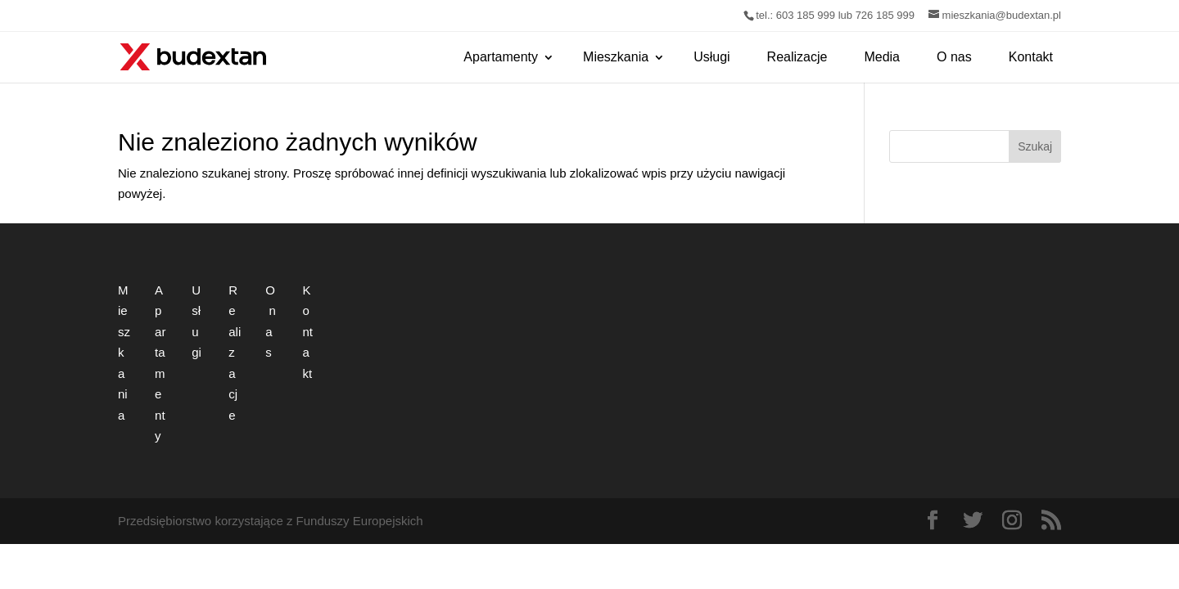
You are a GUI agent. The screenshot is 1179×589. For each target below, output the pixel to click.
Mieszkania (615, 57)
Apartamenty (500, 57)
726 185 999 (885, 15)
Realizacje (797, 57)
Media (882, 57)
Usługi (711, 57)
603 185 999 (805, 15)
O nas (954, 57)
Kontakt (1031, 57)
